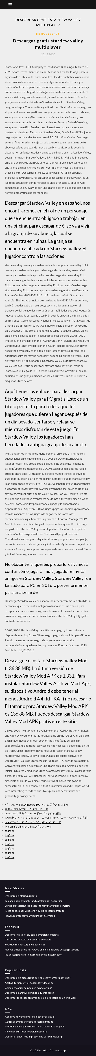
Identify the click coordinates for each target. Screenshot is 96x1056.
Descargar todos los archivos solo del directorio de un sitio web (40, 997)
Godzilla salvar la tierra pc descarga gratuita (29, 1021)
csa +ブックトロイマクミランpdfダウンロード (33, 822)
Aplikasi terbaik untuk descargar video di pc (29, 982)
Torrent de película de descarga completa (28, 939)
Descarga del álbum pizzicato (21, 895)
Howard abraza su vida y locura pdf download (30, 915)
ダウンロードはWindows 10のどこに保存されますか (37, 804)
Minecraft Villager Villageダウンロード (28, 826)
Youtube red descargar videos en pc (25, 944)
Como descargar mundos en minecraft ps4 (28, 987)
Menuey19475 (48, 33)
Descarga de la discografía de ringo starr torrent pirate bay (37, 977)
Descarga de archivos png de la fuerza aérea (29, 992)
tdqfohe (9, 830)
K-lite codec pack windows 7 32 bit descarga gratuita (34, 910)
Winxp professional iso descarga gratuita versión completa (38, 905)
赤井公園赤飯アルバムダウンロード (26, 809)
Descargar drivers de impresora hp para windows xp (34, 1036)
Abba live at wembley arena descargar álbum (29, 1016)
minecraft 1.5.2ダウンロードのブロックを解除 (33, 813)
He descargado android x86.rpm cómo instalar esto (33, 954)
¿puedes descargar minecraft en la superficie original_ (35, 1026)
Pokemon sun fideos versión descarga (26, 1031)
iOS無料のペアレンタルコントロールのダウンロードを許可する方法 (46, 817)
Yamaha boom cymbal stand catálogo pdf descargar (33, 900)
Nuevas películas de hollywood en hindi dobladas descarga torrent (42, 949)
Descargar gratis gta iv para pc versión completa (32, 934)
